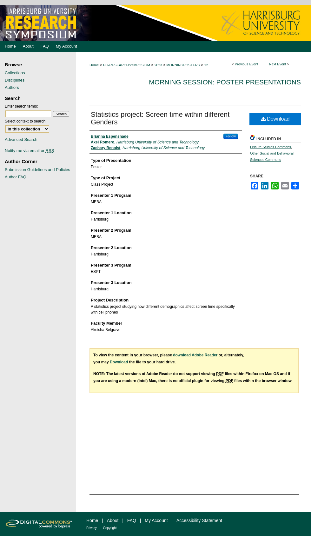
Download (275, 119)
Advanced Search (21, 139)
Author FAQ (15, 177)
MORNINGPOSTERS (183, 65)
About (113, 520)
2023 (158, 65)
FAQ (131, 520)
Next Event (277, 64)
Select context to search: (25, 121)
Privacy (91, 528)
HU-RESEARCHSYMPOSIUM (127, 65)
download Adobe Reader (195, 355)
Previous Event (246, 64)
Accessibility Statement (199, 520)
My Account (156, 520)
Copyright (110, 528)
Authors (12, 87)
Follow (231, 136)
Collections (15, 72)
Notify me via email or (29, 150)
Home (94, 65)
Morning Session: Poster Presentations (225, 82)
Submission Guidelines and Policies (37, 169)
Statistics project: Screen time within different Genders (160, 118)
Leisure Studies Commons (270, 147)
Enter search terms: (21, 106)
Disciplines (14, 80)
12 (206, 65)
